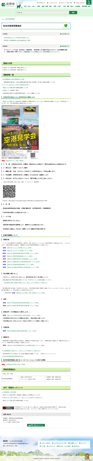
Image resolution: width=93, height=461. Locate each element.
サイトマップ (83, 443)
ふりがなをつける (53, 2)
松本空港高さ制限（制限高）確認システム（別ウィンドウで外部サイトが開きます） (26, 282)
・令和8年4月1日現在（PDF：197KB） (16, 364)
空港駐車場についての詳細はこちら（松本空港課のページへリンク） (42, 51)
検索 (89, 3)
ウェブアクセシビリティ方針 (59, 443)
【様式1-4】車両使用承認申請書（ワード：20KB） (19, 256)
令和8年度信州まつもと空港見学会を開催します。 (17, 37)
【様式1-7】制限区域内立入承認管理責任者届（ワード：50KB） (23, 261)
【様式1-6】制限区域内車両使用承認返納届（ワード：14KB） (23, 305)
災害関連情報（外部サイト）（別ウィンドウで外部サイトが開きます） (22, 350)
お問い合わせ (76, 446)
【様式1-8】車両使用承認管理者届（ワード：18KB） (20, 264)
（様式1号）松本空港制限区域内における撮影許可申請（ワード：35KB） (26, 345)
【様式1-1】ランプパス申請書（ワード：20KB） (19, 247)
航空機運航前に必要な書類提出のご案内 (19, 40)
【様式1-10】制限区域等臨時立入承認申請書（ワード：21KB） (23, 267)
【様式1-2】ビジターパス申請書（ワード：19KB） (20, 250)
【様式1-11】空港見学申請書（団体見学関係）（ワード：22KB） (24, 315)
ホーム (3, 19)
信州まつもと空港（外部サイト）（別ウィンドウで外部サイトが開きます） (23, 397)
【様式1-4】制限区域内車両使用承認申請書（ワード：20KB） (23, 302)
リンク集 (43, 446)
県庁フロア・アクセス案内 (64, 446)
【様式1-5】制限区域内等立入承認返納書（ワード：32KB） (22, 259)
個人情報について (73, 443)
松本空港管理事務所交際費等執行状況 (13, 356)
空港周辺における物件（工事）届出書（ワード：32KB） (31, 292)
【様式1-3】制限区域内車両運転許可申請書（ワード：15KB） (22, 253)
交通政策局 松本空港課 (9, 392)
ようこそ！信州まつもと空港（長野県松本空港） (16, 84)
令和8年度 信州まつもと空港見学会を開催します (19, 97)
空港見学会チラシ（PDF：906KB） (15, 160)
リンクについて (51, 446)
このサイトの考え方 (45, 443)
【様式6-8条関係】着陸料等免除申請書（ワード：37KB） (22, 330)
